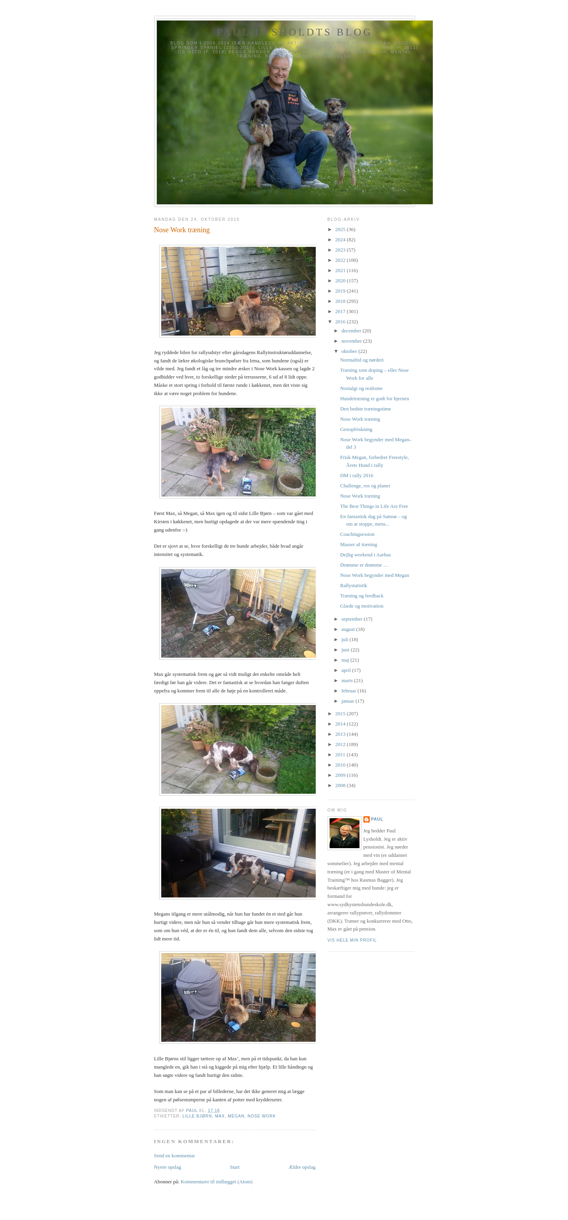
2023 (341, 250)
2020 (341, 281)
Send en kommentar (174, 1155)
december (352, 331)
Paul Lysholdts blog (294, 32)
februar (349, 691)
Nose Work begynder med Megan (374, 575)
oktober (349, 351)
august (348, 629)
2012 (341, 744)
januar (348, 701)
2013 (341, 734)
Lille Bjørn (197, 1116)
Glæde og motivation (362, 606)
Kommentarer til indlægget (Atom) (216, 1182)
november (352, 341)
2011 (341, 754)
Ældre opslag (302, 1167)
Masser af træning (358, 544)
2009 (341, 775)
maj (345, 660)
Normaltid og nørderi (362, 360)
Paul (377, 819)
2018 (341, 301)
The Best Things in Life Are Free (374, 506)
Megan (236, 1116)
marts (347, 680)
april (346, 670)
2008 (341, 785)
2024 (341, 240)
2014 (341, 724)
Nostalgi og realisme (361, 388)
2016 (341, 322)
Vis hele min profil (352, 940)
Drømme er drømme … (364, 565)
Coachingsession (357, 534)
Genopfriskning (356, 429)
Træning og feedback (362, 596)
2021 (341, 270)
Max (220, 1116)
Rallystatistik (353, 585)
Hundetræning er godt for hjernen (374, 398)
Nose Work (262, 1116)
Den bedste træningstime (365, 409)
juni (345, 650)
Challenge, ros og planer (365, 486)
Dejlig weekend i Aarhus (365, 555)
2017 (341, 311)
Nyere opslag (167, 1167)
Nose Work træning (360, 419)
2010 (341, 765)
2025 (341, 229)
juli (345, 639)
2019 (341, 291)
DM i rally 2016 (356, 475)
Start (235, 1167)
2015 (341, 713)
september (352, 619)
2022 (341, 260)
